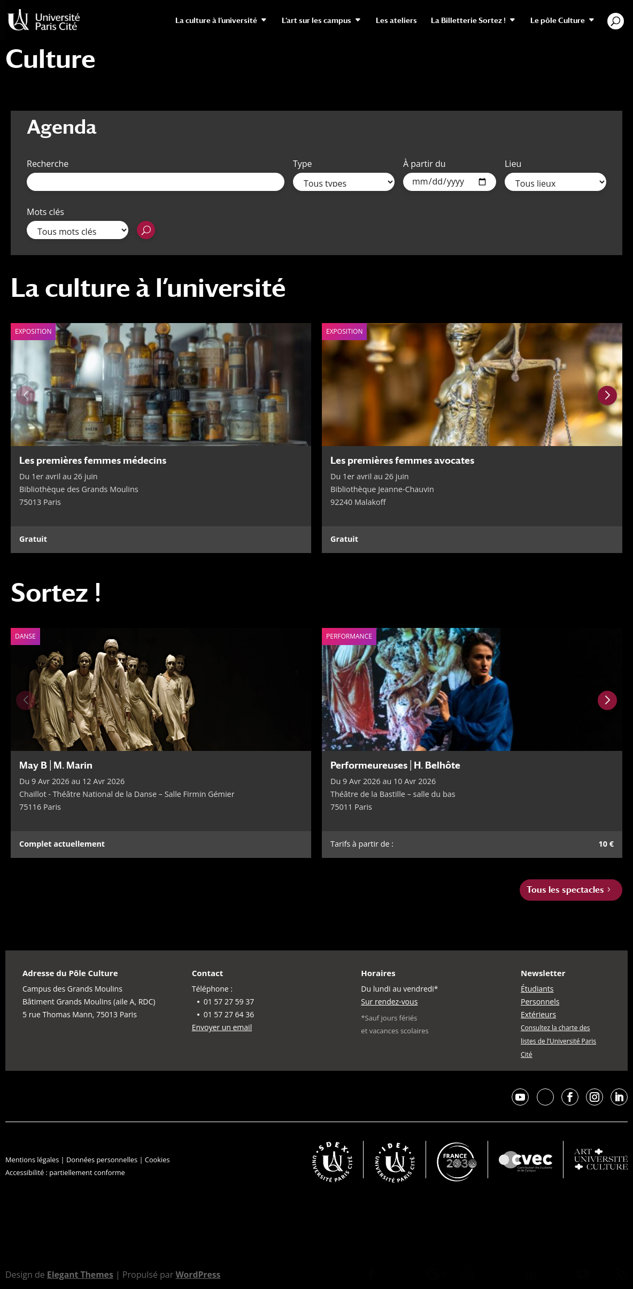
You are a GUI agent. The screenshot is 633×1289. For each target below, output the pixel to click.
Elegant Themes (80, 1274)
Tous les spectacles (565, 890)
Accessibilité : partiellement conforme (65, 1172)
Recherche (47, 164)
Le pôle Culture (557, 21)
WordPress (199, 1274)
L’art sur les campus (316, 21)
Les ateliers (396, 21)
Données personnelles (101, 1159)
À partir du (424, 164)
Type (302, 164)
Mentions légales (32, 1159)
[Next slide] (607, 395)
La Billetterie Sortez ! (468, 21)
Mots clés (45, 212)
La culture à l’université (216, 21)
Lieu (513, 164)
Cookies (157, 1159)
